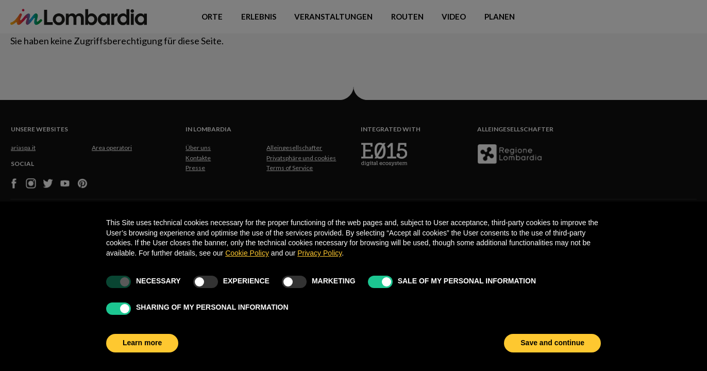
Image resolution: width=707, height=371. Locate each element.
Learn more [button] (142, 343)
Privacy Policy (319, 253)
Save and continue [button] (552, 343)
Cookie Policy (247, 253)
